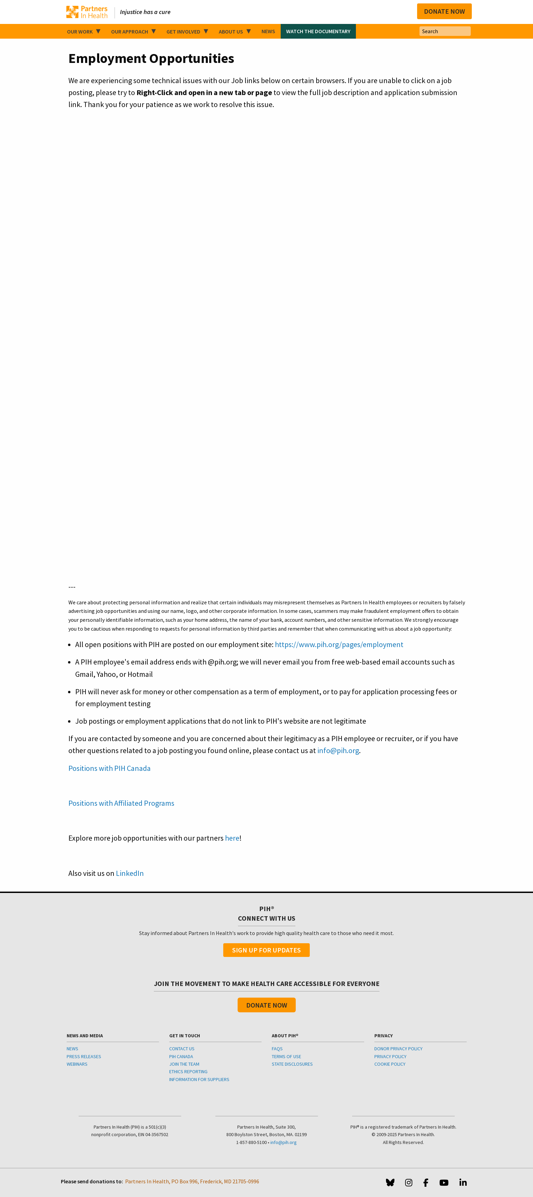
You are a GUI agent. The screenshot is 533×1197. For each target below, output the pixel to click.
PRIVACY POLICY (390, 1056)
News (268, 31)
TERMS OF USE (286, 1056)
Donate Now (444, 11)
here (232, 838)
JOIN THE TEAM (184, 1064)
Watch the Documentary (318, 31)
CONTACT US (182, 1048)
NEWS (72, 1048)
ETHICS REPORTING (188, 1071)
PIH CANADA (181, 1056)
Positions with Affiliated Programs (121, 803)
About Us (231, 31)
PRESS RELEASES (84, 1056)
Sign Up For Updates (266, 950)
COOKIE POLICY (389, 1064)
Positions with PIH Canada (109, 768)
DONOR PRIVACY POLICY (398, 1048)
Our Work (80, 31)
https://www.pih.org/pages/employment (339, 644)
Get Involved (183, 31)
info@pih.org (338, 750)
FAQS (277, 1048)
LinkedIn (130, 873)
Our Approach (129, 31)
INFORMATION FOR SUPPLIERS (199, 1079)
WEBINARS (77, 1064)
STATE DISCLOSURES (292, 1064)
